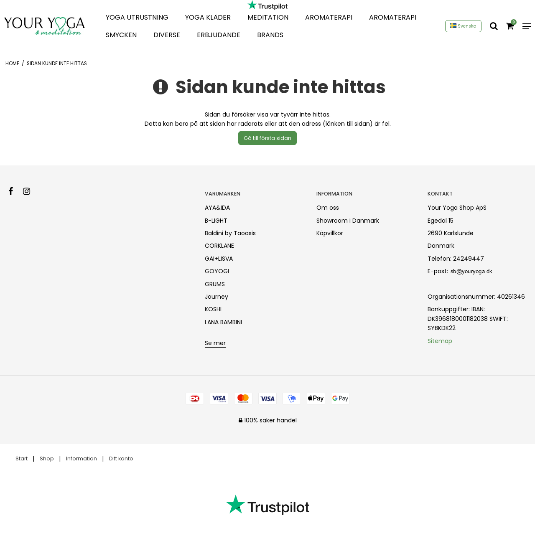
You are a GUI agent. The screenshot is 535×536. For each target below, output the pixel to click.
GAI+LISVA (219, 258)
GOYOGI (217, 271)
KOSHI (213, 309)
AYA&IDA (217, 207)
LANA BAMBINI (223, 322)
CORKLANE (219, 245)
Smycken (121, 35)
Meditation (267, 17)
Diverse (166, 35)
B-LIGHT (216, 220)
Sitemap (440, 341)
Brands (270, 35)
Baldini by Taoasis (230, 233)
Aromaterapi (328, 17)
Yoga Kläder (208, 17)
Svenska (463, 26)
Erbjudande (218, 35)
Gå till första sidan (267, 138)
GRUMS (215, 284)
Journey (216, 296)
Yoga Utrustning (137, 17)
